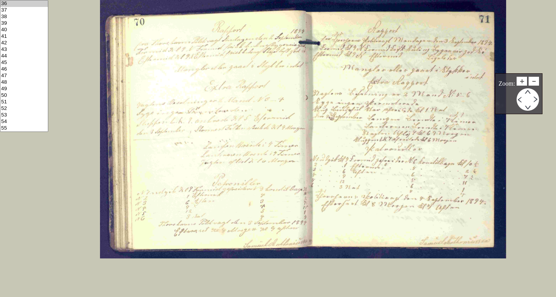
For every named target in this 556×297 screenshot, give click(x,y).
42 (24, 43)
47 (24, 76)
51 (24, 102)
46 (24, 69)
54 (24, 121)
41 (24, 36)
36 (24, 3)
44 (24, 56)
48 (24, 82)
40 (24, 30)
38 (24, 17)
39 (24, 23)
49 (24, 89)
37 (24, 10)
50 (24, 95)
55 (24, 128)
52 (24, 108)
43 (24, 49)
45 (24, 62)
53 (24, 115)
